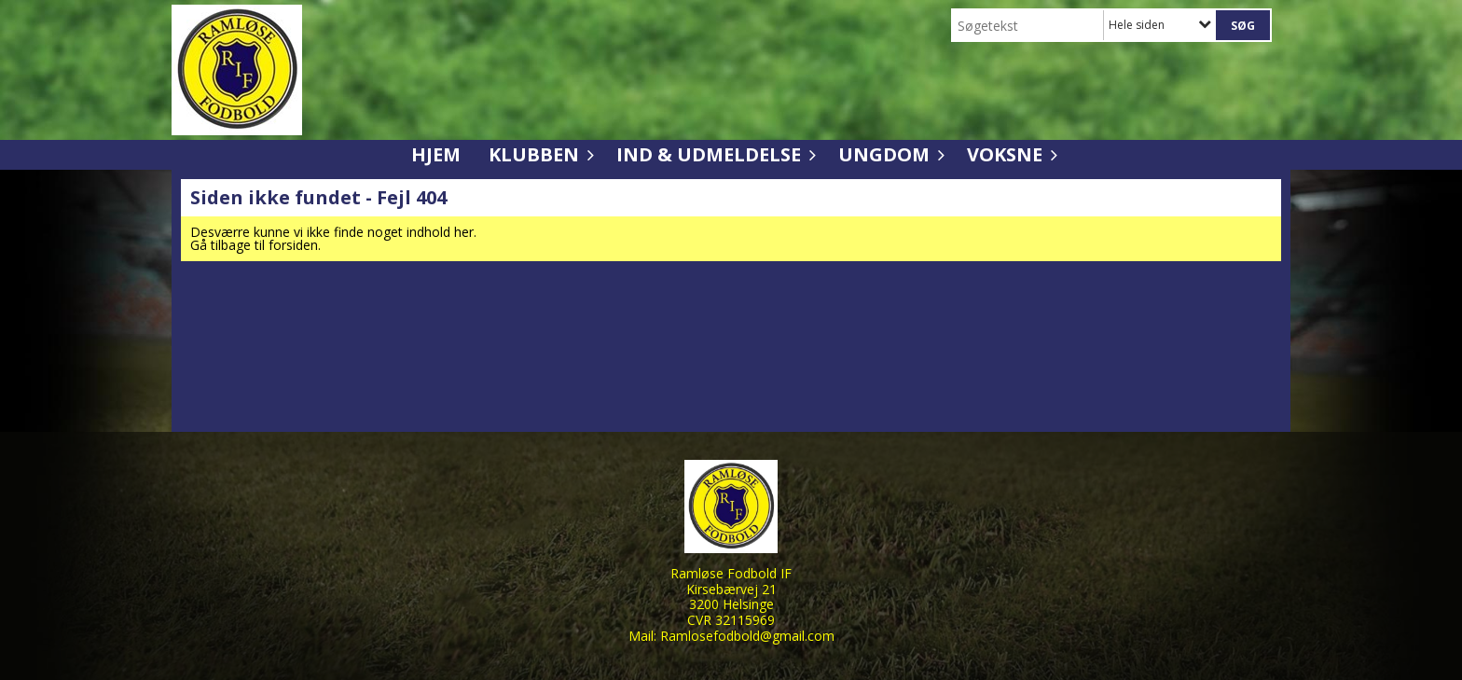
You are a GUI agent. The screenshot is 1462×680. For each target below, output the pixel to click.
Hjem (436, 154)
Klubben (538, 154)
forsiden (293, 245)
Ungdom (888, 154)
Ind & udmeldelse (713, 154)
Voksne (1009, 154)
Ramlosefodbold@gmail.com (747, 636)
